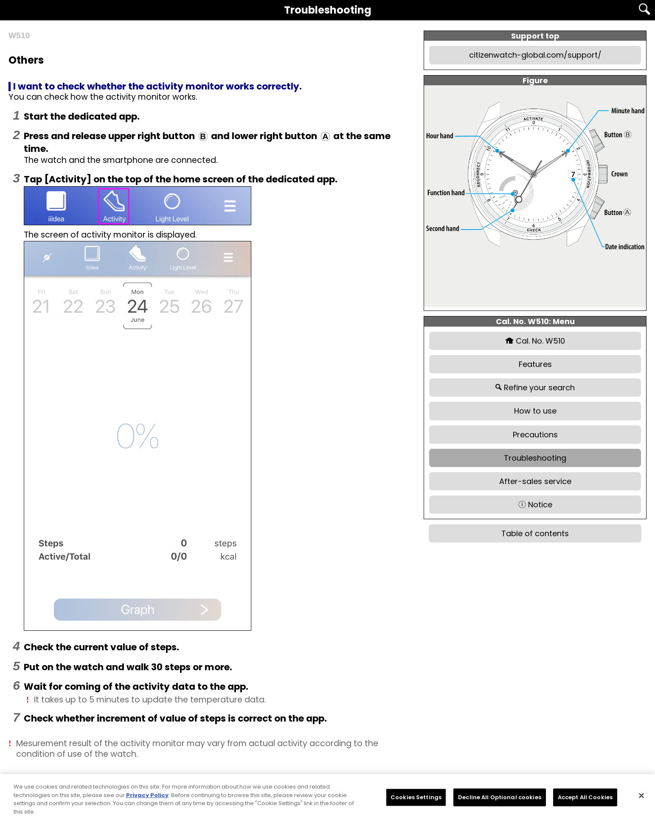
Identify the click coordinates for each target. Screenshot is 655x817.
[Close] (641, 801)
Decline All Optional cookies (499, 802)
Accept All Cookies (585, 802)
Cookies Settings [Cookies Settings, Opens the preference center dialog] (416, 802)
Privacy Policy (147, 800)
